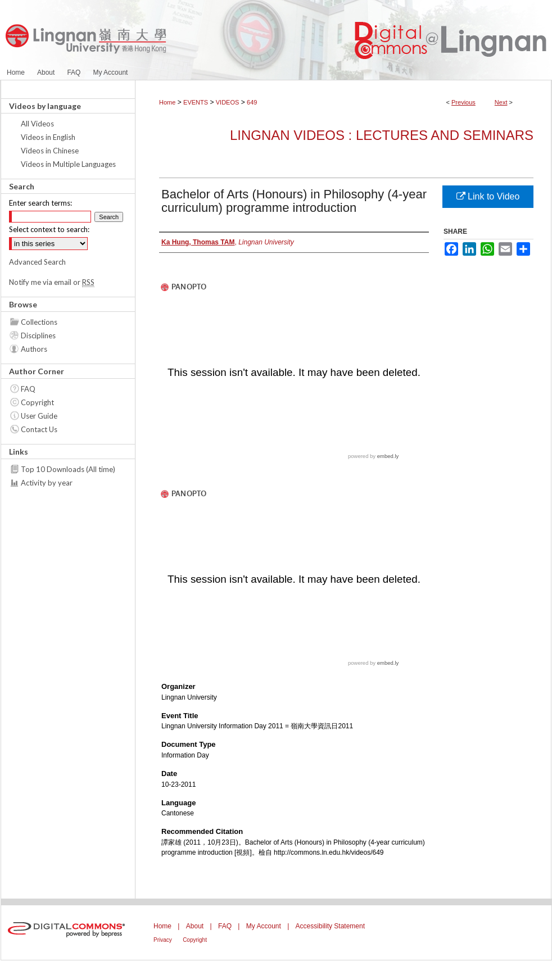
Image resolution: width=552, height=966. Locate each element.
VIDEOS (227, 102)
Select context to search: (49, 229)
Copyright (37, 402)
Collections (39, 322)
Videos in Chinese (50, 150)
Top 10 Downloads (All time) (68, 469)
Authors (34, 348)
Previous (463, 102)
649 (252, 102)
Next (501, 102)
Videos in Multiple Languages (68, 164)
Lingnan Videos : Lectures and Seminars (381, 135)
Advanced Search (37, 261)
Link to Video (488, 196)
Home (167, 102)
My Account (263, 926)
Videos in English (48, 137)
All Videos (37, 123)
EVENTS (195, 102)
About (194, 926)
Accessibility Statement (330, 926)
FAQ (28, 388)
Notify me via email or (51, 282)
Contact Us (39, 429)
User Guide (39, 415)
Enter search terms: (40, 202)
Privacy (162, 940)
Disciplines (38, 335)
